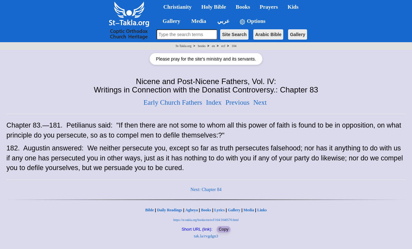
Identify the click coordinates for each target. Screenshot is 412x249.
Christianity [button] (178, 7)
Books (206, 210)
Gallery (297, 34)
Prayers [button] (269, 7)
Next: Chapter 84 (206, 189)
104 (233, 46)
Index (214, 102)
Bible (149, 210)
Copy (223, 229)
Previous (237, 102)
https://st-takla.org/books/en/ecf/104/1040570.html (206, 220)
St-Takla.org (184, 46)
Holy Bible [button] (213, 7)
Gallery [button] (170, 21)
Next (260, 102)
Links (262, 210)
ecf (223, 46)
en (213, 46)
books (202, 46)
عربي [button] (222, 21)
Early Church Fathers (173, 102)
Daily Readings (169, 210)
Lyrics (219, 210)
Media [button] (198, 21)
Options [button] (252, 21)
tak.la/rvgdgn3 (206, 236)
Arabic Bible (268, 34)
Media (249, 210)
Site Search (234, 34)
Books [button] (243, 7)
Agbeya (191, 210)
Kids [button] (292, 7)
